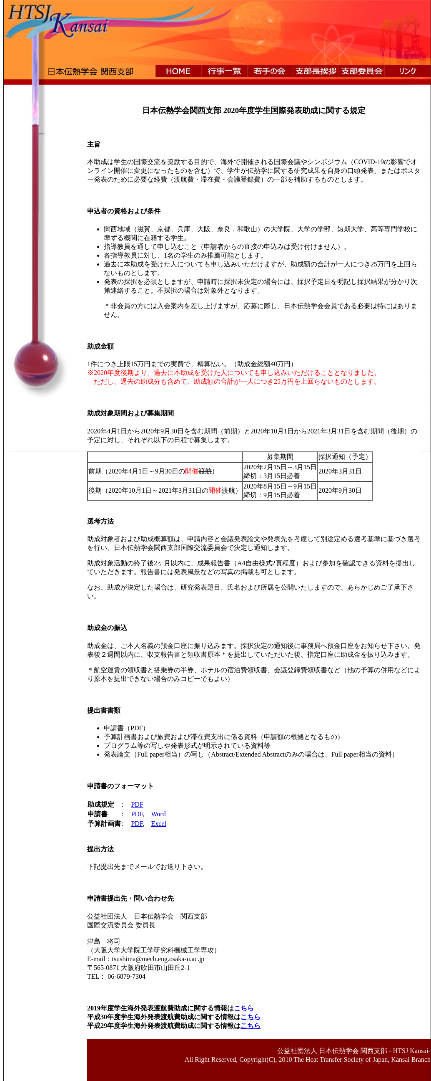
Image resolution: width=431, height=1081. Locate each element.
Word (158, 814)
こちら (244, 1008)
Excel (158, 823)
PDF (137, 804)
